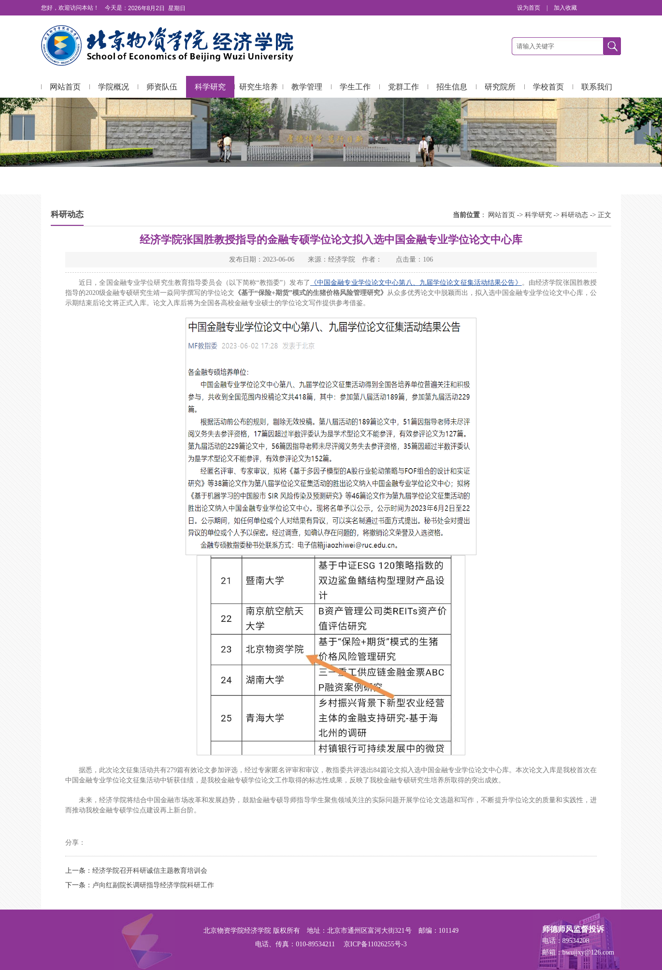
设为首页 (529, 7)
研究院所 (500, 87)
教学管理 (306, 87)
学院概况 (113, 87)
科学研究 (210, 87)
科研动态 (574, 215)
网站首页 (65, 87)
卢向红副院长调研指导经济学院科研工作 (153, 885)
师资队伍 (161, 87)
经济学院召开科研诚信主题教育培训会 (149, 870)
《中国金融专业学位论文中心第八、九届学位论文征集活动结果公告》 (416, 282)
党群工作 (403, 87)
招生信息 (451, 87)
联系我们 (596, 87)
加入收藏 (565, 7)
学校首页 (548, 87)
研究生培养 (258, 87)
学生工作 (355, 87)
